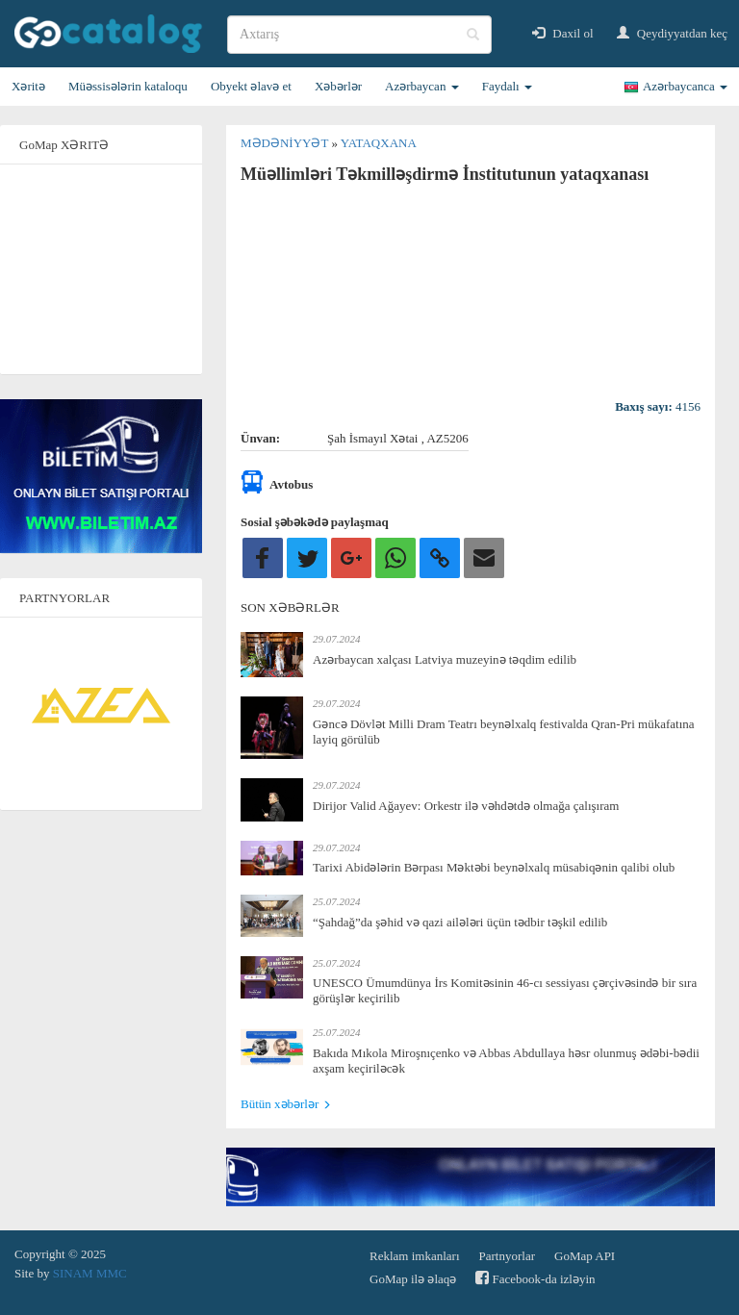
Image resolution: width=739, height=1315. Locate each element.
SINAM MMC (90, 1273)
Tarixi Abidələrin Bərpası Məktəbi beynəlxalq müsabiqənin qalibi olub (494, 867)
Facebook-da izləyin (535, 1278)
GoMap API (584, 1256)
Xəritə (28, 86)
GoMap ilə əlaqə (413, 1279)
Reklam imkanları (415, 1256)
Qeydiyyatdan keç (672, 33)
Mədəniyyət (286, 143)
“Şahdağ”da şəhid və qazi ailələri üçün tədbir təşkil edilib (460, 922)
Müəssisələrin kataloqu (128, 86)
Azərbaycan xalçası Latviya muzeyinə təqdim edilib (444, 659)
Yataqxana (379, 143)
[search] (359, 34)
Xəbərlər (338, 86)
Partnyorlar (507, 1256)
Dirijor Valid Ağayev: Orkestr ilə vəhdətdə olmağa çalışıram (466, 805)
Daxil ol (563, 33)
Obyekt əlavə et (251, 86)
